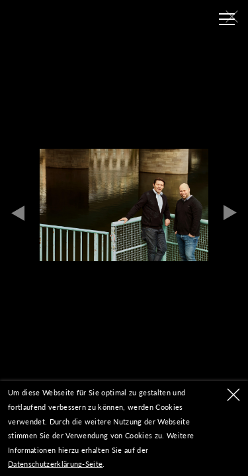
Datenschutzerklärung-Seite (55, 463)
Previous (18, 213)
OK (233, 394)
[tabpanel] (124, 205)
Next (230, 213)
